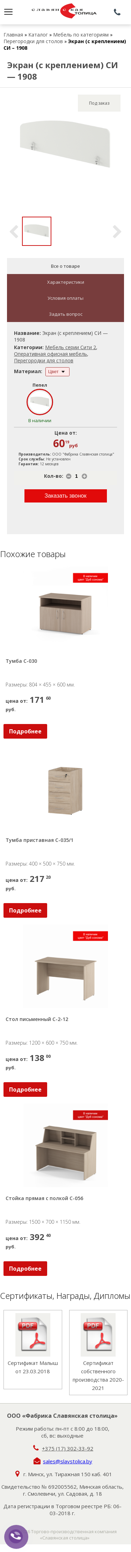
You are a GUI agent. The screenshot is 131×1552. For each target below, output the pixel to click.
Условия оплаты (65, 298)
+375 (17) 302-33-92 (67, 1448)
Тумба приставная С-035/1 (39, 840)
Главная (13, 34)
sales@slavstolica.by (67, 1461)
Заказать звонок (66, 496)
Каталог (38, 34)
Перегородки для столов (33, 41)
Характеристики (65, 282)
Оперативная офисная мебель (50, 354)
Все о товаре (65, 266)
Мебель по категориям (81, 34)
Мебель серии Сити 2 (70, 347)
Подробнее (25, 731)
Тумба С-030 (21, 661)
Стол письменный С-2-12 (37, 1019)
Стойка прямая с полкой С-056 (44, 1198)
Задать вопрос (65, 314)
